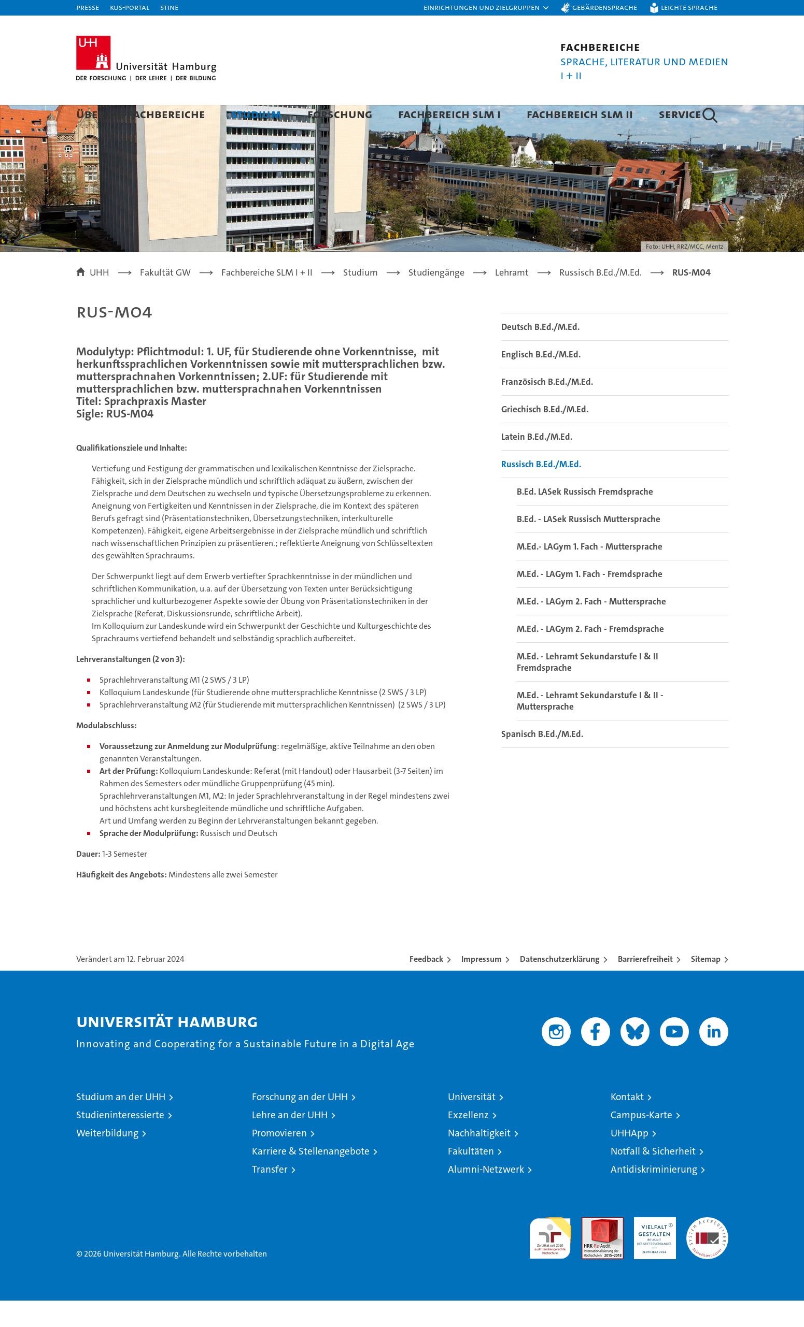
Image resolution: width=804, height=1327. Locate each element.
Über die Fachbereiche (140, 113)
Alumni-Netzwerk (486, 1195)
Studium (256, 113)
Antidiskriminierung (654, 1195)
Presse (87, 7)
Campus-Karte (641, 1141)
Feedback (426, 985)
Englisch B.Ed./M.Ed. (541, 380)
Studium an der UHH (120, 1123)
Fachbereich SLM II (580, 113)
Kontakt (627, 1123)
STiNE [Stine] (169, 7)
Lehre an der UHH (290, 1141)
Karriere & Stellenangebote (311, 1177)
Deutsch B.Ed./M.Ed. (540, 353)
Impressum (481, 985)
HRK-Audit (652, 1249)
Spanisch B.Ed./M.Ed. (542, 760)
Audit (591, 1249)
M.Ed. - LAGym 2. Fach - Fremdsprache (590, 655)
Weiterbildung (107, 1159)
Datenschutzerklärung (560, 985)
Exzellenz (468, 1141)
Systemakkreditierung (707, 1249)
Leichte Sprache (689, 7)
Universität (472, 1123)
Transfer (270, 1195)
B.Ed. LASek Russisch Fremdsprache (585, 518)
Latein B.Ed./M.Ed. (536, 463)
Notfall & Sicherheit (653, 1177)
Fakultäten (471, 1177)
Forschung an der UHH (300, 1123)
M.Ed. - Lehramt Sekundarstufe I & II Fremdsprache (587, 688)
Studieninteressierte (120, 1141)
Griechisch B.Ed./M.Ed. (544, 435)
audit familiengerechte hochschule (550, 1260)
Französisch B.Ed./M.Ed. (547, 408)
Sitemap (706, 985)
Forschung (339, 113)
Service (680, 113)
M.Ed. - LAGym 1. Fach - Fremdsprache (589, 600)
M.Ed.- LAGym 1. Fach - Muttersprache (589, 573)
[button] (487, 8)
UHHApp (629, 1159)
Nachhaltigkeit (479, 1159)
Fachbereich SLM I (449, 113)
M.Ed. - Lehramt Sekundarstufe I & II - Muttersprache (590, 727)
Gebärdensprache (604, 7)
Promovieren (279, 1159)
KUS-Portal (129, 7)
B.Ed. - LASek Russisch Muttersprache (588, 545)
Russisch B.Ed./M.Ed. (541, 490)
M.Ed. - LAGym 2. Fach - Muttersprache (591, 627)
